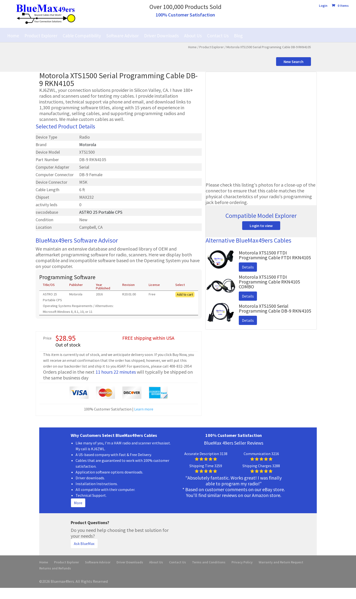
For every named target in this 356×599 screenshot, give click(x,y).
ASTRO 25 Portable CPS (100, 212)
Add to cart (185, 294)
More (78, 502)
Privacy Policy (242, 562)
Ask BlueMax (84, 543)
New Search (293, 61)
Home (13, 36)
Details (248, 267)
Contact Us (218, 36)
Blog (238, 36)
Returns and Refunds (55, 568)
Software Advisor (122, 36)
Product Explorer (40, 36)
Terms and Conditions (208, 562)
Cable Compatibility (82, 36)
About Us (193, 36)
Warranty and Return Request (281, 562)
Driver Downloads (161, 36)
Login (323, 6)
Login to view (261, 225)
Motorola (87, 144)
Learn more (143, 409)
